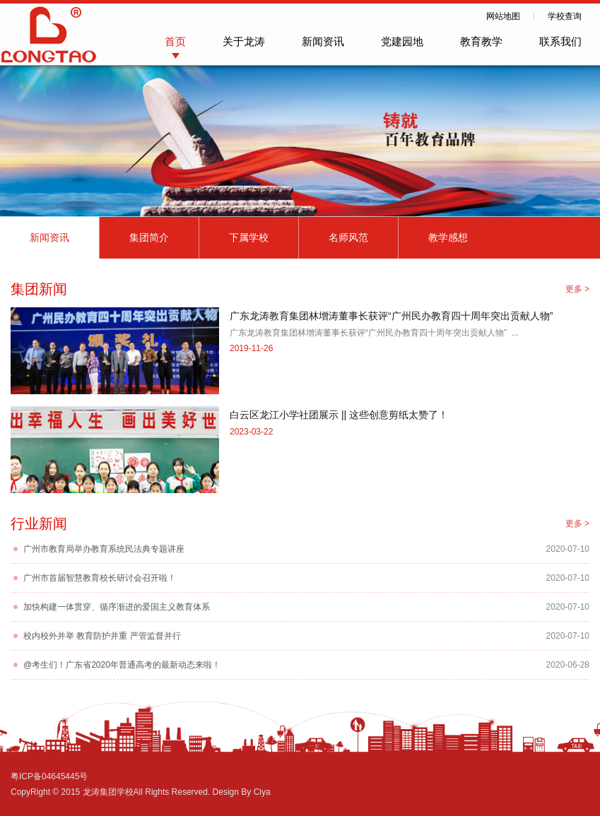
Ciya (262, 792)
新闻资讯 (323, 41)
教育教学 (481, 41)
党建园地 (402, 41)
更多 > (577, 289)
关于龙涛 (244, 41)
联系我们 (560, 41)
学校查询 (565, 16)
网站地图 (503, 16)
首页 (175, 41)
